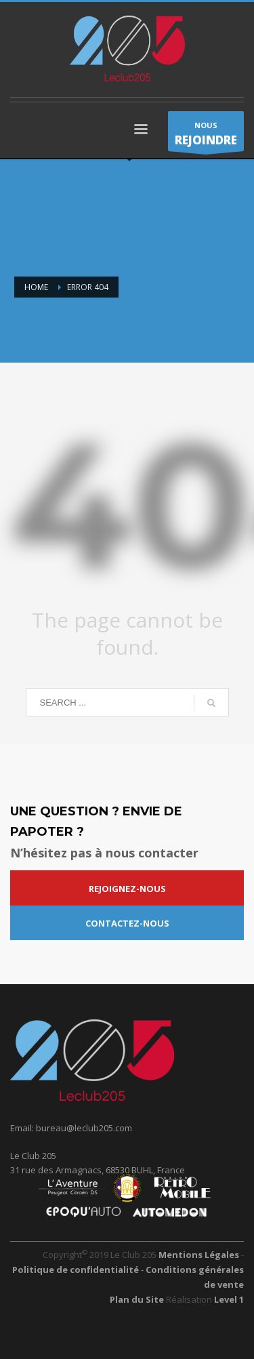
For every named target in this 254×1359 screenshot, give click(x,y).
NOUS (206, 135)
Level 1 (229, 1299)
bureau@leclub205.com (84, 1128)
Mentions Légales (198, 1255)
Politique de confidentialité (76, 1269)
